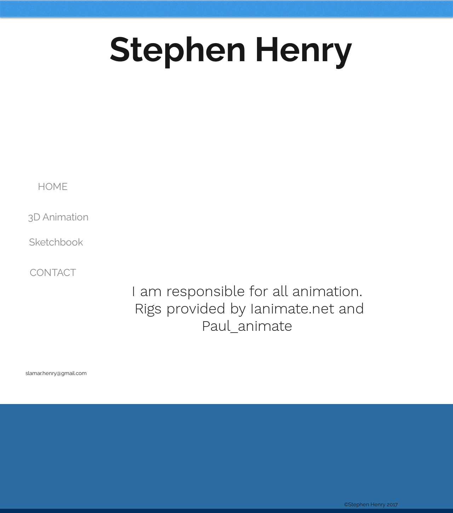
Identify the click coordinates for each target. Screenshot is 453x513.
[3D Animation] (58, 217)
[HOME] (53, 187)
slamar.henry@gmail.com (56, 373)
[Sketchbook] (56, 242)
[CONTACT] (53, 273)
